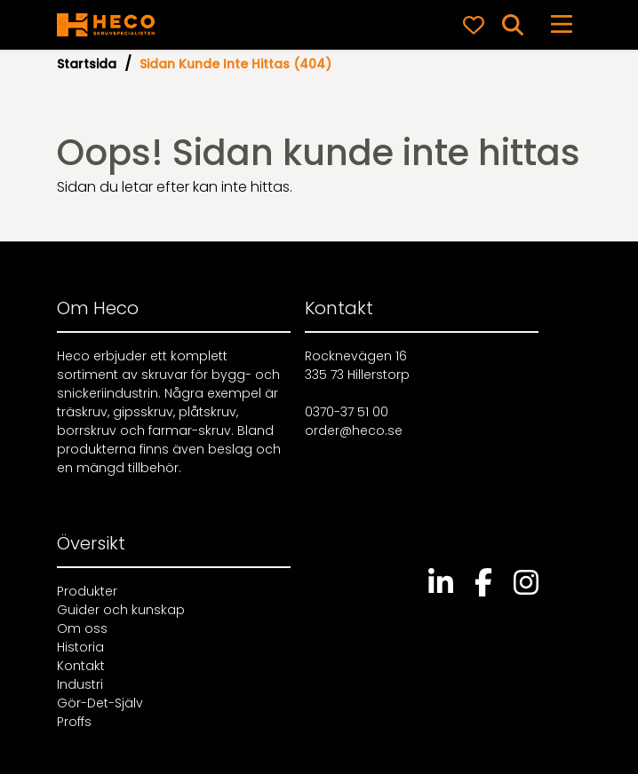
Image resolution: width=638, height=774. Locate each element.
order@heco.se (354, 430)
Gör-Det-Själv (100, 703)
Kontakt (81, 666)
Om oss (82, 628)
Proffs (74, 722)
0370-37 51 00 (346, 412)
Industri (80, 684)
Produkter (87, 591)
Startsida (86, 64)
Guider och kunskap (121, 610)
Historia (80, 647)
